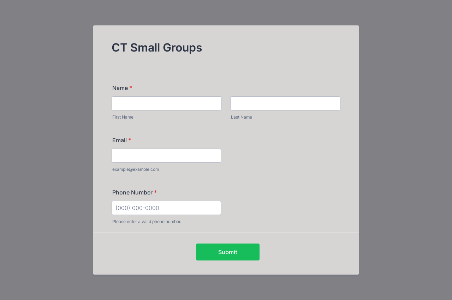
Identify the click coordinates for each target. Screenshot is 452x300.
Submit (227, 252)
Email (121, 140)
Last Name (241, 117)
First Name (122, 117)
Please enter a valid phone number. (146, 221)
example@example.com (135, 169)
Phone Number (134, 192)
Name (122, 87)
